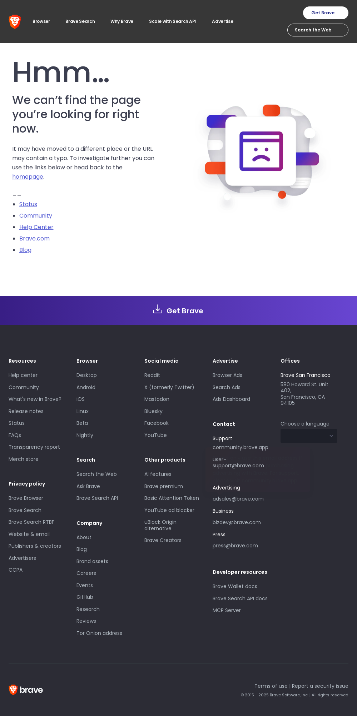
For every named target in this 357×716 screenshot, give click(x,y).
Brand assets (92, 561)
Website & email (29, 534)
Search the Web (96, 474)
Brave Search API (97, 498)
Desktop (86, 375)
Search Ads (227, 387)
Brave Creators (163, 540)
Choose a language (305, 423)
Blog (25, 250)
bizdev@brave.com (237, 522)
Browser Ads (227, 375)
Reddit (152, 375)
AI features (158, 474)
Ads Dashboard (231, 399)
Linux (82, 411)
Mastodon (156, 399)
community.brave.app (240, 447)
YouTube (155, 435)
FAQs (15, 435)
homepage (27, 177)
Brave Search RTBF (31, 522)
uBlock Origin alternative (160, 525)
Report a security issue (320, 686)
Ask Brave (88, 486)
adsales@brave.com (238, 498)
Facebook (156, 423)
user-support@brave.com (238, 462)
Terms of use (271, 686)
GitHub (84, 597)
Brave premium (163, 486)
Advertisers (22, 558)
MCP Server (227, 610)
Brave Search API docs (240, 598)
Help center (23, 375)
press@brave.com (235, 545)
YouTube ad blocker (169, 510)
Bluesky (153, 411)
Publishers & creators (35, 546)
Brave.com (34, 238)
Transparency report (34, 447)
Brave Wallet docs (235, 586)
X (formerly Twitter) (169, 387)
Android (85, 387)
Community (35, 216)
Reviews (86, 621)
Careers (86, 573)
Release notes (26, 411)
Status (28, 204)
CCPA (16, 569)
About (83, 537)
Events (84, 585)
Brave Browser (26, 498)
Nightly (84, 435)
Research (88, 609)
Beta (82, 423)
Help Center (36, 227)
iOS (80, 399)
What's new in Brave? (35, 399)
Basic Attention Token (171, 498)
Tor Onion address (99, 633)
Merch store (24, 459)
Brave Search (25, 510)
